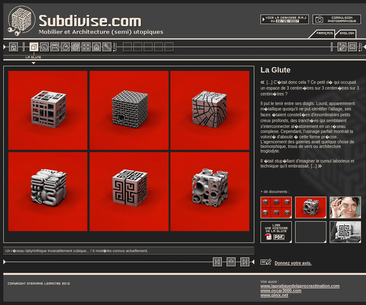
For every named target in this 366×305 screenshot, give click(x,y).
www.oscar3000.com (281, 290)
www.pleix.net (274, 295)
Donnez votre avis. (293, 263)
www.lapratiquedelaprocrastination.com (300, 286)
